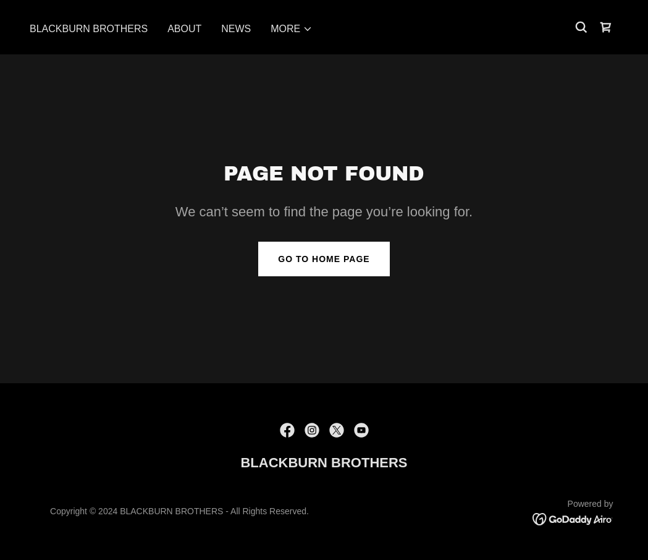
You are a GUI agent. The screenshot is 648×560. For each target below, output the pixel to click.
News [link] (236, 28)
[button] (292, 29)
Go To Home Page (323, 259)
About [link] (184, 28)
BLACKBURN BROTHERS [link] (89, 28)
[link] (606, 27)
